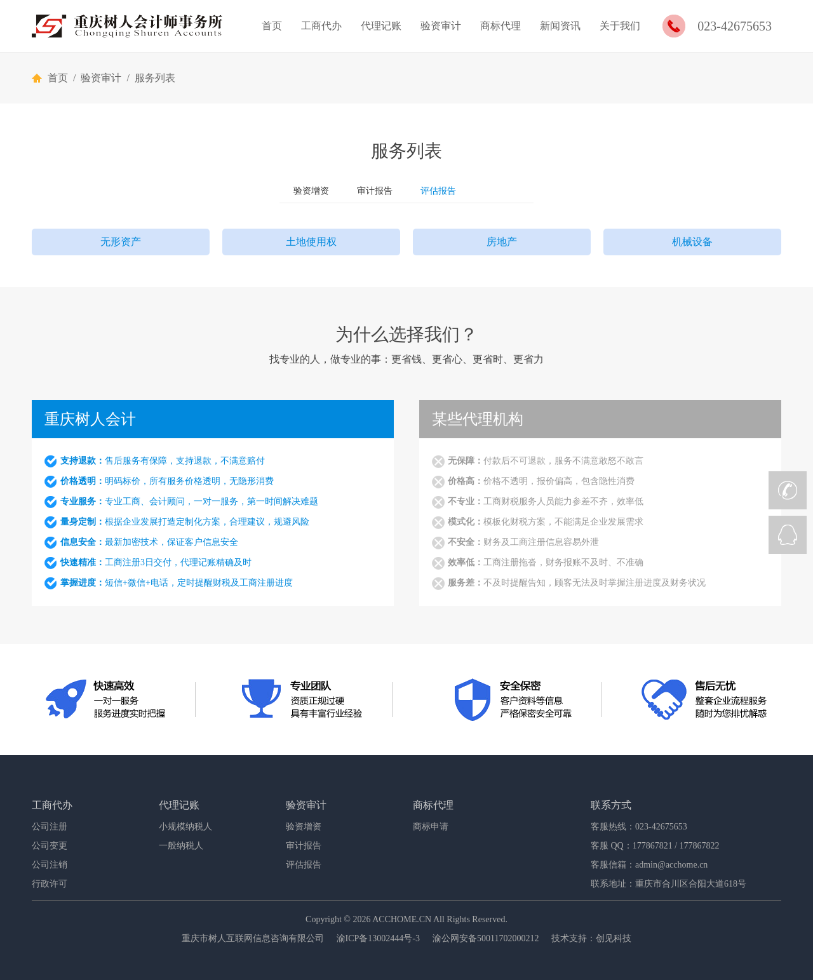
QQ (788, 535)
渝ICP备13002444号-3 (378, 938)
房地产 (502, 241)
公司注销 (49, 864)
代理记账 (381, 25)
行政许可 (49, 884)
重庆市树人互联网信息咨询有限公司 (253, 938)
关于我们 (620, 25)
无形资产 (120, 241)
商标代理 (500, 25)
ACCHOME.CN (401, 919)
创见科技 (613, 938)
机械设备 (692, 241)
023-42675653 (734, 26)
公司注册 (49, 826)
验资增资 (311, 191)
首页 (272, 25)
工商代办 (321, 25)
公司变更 (49, 845)
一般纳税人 (181, 845)
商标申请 (430, 826)
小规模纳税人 (185, 826)
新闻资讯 (560, 25)
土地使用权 (311, 241)
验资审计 (440, 25)
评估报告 (438, 191)
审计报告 (375, 191)
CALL (788, 490)
